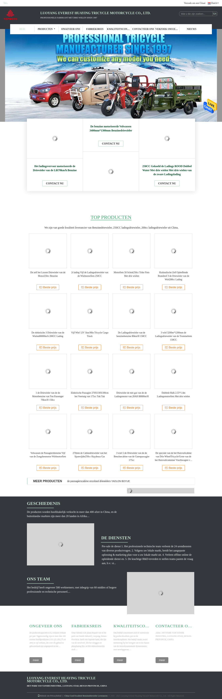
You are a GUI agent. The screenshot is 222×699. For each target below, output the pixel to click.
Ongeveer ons (70, 29)
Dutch (215, 3)
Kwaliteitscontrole (119, 29)
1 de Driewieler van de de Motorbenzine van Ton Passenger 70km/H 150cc (48, 396)
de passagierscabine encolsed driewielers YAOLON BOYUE (98, 481)
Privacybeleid (55, 696)
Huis (22, 29)
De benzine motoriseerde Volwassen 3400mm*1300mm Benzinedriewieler (111, 128)
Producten (46, 29)
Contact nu (55, 183)
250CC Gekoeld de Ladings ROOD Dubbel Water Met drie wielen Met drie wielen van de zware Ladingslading (167, 170)
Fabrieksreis (94, 29)
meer (36, 660)
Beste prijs (47, 287)
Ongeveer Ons (45, 626)
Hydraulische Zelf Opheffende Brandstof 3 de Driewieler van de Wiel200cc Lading (173, 276)
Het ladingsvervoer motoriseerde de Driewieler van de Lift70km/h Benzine (55, 168)
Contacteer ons (143, 29)
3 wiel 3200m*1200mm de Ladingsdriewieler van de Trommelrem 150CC (173, 336)
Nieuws (191, 29)
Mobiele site (44, 696)
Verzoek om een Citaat (194, 3)
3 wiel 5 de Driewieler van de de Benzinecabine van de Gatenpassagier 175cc (132, 456)
